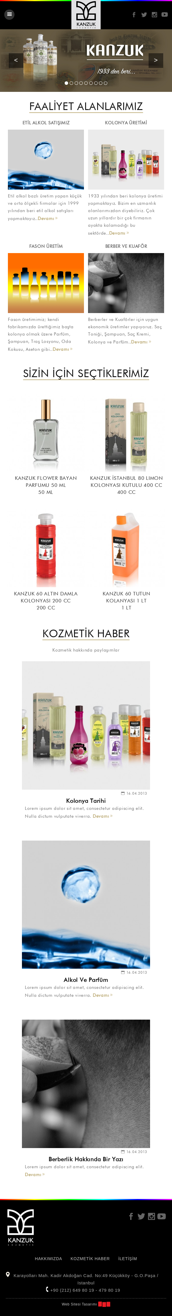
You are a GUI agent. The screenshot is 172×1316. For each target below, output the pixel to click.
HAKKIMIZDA (48, 1258)
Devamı (46, 219)
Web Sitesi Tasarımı (79, 1304)
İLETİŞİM (127, 1258)
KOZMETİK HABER (90, 1258)
